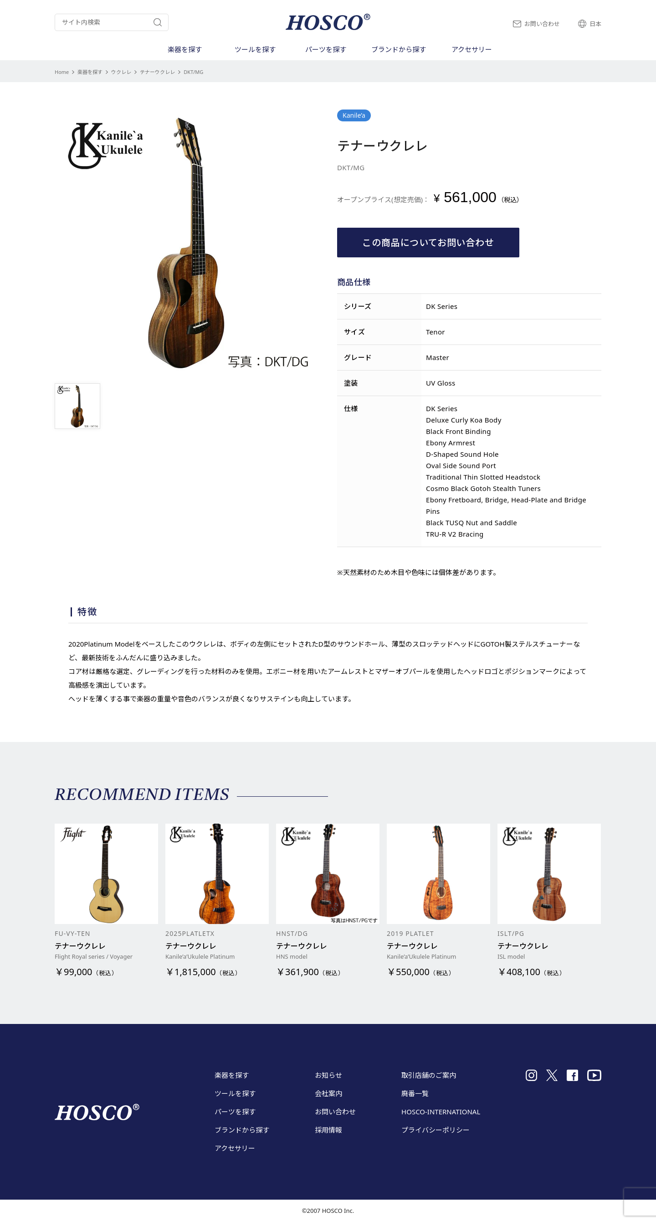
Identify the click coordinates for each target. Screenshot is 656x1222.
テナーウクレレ (157, 71)
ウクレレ (121, 71)
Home (62, 71)
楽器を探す (89, 71)
